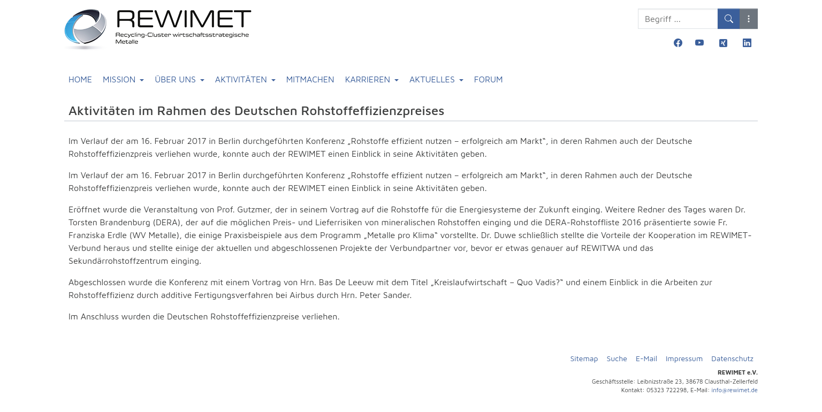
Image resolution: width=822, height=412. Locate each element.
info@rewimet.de (735, 389)
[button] (749, 19)
